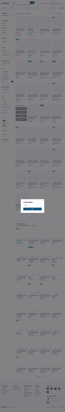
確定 (32, 209)
